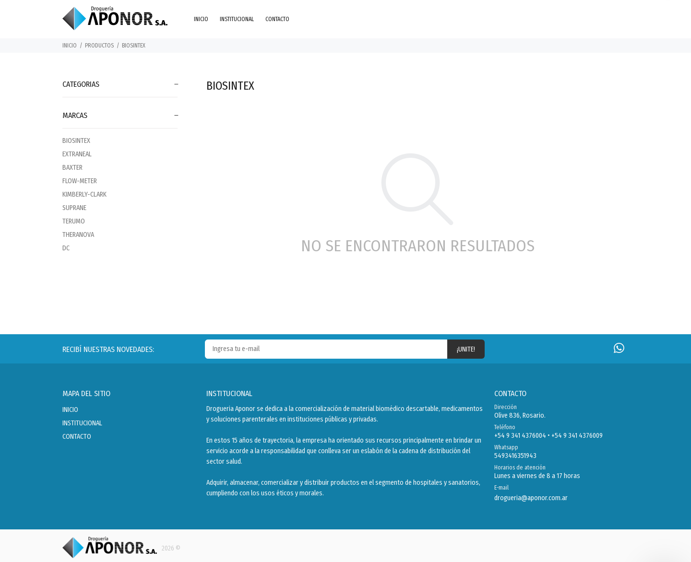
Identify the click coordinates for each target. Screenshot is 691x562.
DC (66, 248)
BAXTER (72, 168)
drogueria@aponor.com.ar (531, 498)
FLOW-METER (79, 181)
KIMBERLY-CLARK (84, 194)
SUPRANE (74, 208)
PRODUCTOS (99, 45)
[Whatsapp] (619, 349)
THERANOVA (78, 235)
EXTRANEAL (77, 154)
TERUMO (73, 221)
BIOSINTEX (76, 141)
